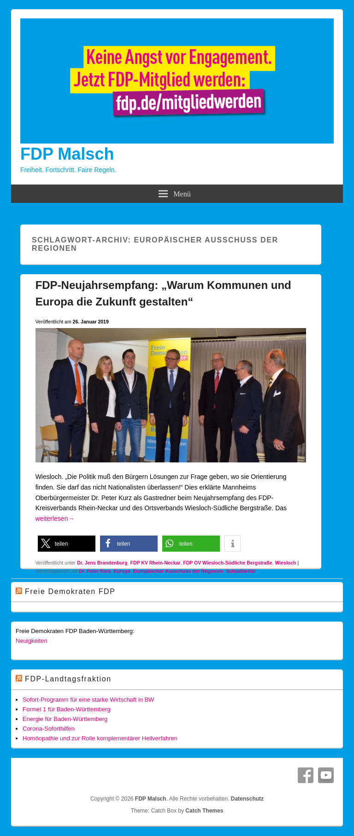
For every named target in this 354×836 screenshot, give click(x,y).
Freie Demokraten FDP (70, 591)
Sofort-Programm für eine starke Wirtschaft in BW (88, 699)
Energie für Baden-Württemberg (65, 718)
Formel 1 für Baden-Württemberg (67, 709)
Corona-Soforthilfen (49, 728)
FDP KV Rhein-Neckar (155, 562)
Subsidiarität (240, 571)
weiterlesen (55, 518)
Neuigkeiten (31, 640)
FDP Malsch (67, 153)
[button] (66, 544)
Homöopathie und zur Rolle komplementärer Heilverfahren (100, 738)
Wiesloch (285, 562)
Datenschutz (247, 799)
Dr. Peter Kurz (95, 571)
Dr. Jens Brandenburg (102, 562)
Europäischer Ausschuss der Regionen (178, 571)
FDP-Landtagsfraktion (68, 679)
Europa (121, 571)
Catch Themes (204, 810)
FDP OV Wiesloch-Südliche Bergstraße (227, 562)
